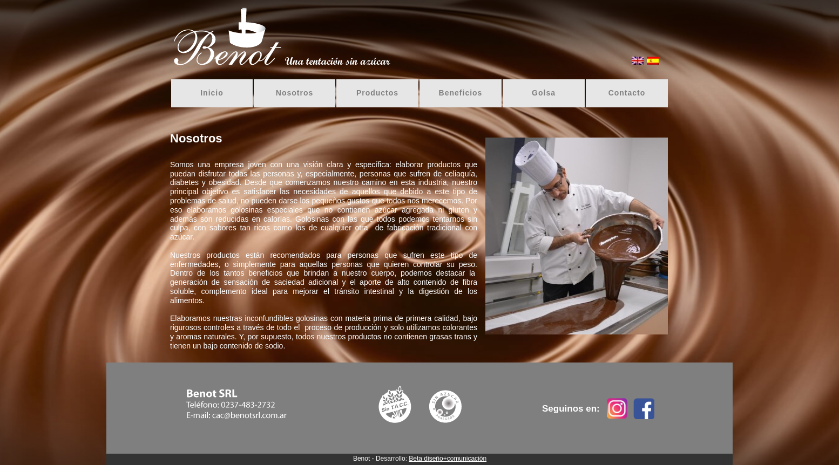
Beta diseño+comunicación (447, 458)
